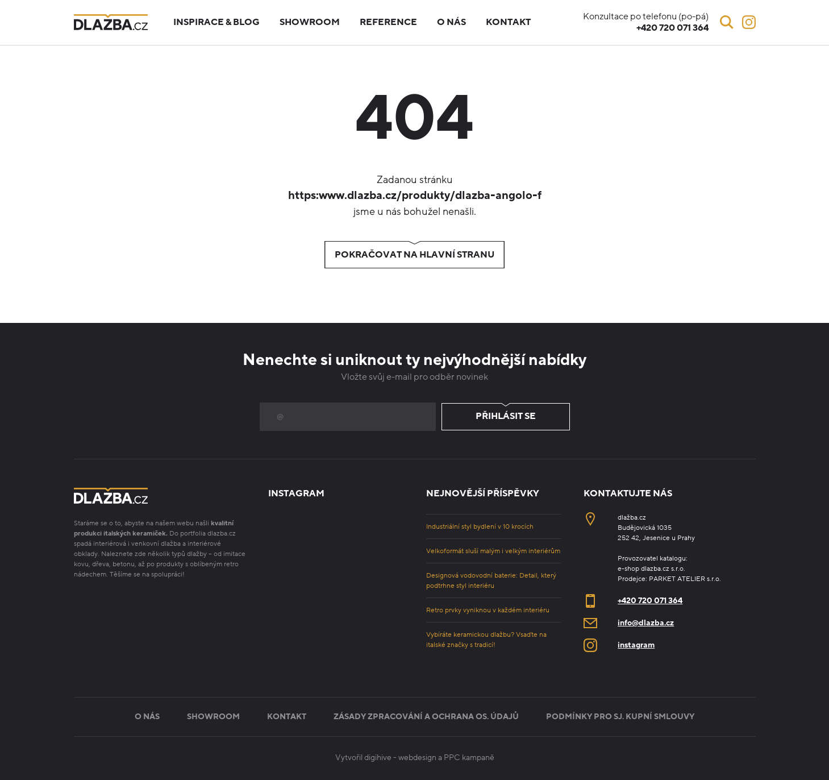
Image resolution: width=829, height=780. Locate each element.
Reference (388, 22)
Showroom (310, 22)
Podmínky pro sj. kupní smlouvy (620, 716)
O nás (451, 22)
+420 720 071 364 (650, 600)
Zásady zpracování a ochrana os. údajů (426, 716)
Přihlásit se (505, 416)
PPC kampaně (469, 757)
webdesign (417, 757)
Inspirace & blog (216, 22)
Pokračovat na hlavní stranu (414, 254)
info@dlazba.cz (646, 622)
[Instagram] (749, 22)
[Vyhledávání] (727, 22)
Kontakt (508, 22)
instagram (636, 645)
